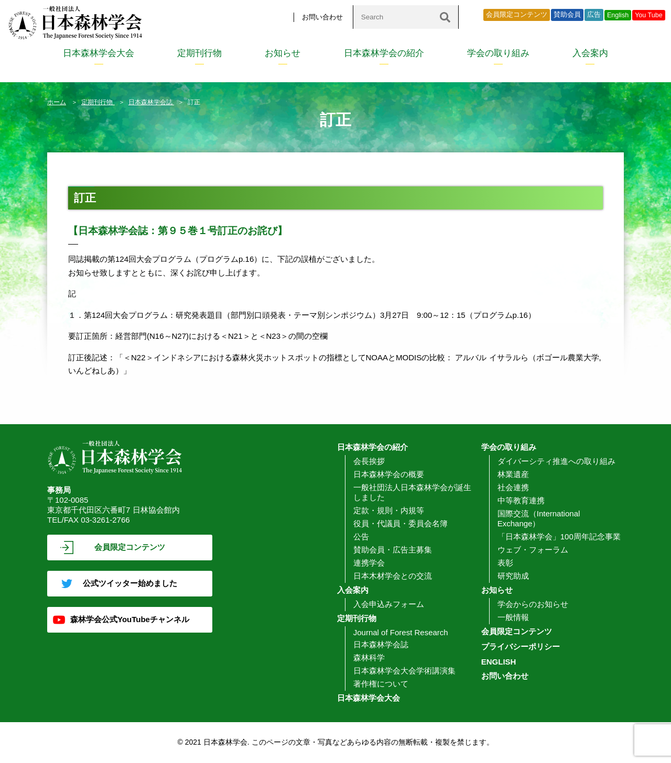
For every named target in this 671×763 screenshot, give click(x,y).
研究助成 (513, 575)
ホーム (56, 102)
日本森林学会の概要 (388, 474)
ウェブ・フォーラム (532, 549)
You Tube (649, 15)
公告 (361, 536)
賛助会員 (567, 14)
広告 (594, 14)
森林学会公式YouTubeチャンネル (129, 619)
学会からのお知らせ (532, 604)
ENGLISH (498, 661)
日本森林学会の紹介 (384, 53)
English (618, 15)
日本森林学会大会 (98, 53)
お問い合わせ (322, 17)
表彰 (505, 562)
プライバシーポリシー (520, 646)
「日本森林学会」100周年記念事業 (559, 536)
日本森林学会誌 (151, 102)
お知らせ (282, 53)
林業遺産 (513, 474)
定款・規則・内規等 (388, 510)
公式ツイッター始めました (130, 583)
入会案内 (590, 53)
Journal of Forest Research (400, 632)
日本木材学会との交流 (392, 575)
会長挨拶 (369, 461)
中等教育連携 (521, 500)
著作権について (380, 683)
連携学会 (369, 562)
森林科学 (369, 657)
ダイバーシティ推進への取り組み (556, 461)
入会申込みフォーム (388, 604)
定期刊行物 (199, 53)
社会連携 (513, 487)
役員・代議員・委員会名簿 (400, 523)
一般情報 (513, 617)
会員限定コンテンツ (516, 14)
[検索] (445, 17)
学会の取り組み (498, 53)
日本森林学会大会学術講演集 (404, 670)
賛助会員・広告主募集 (392, 549)
